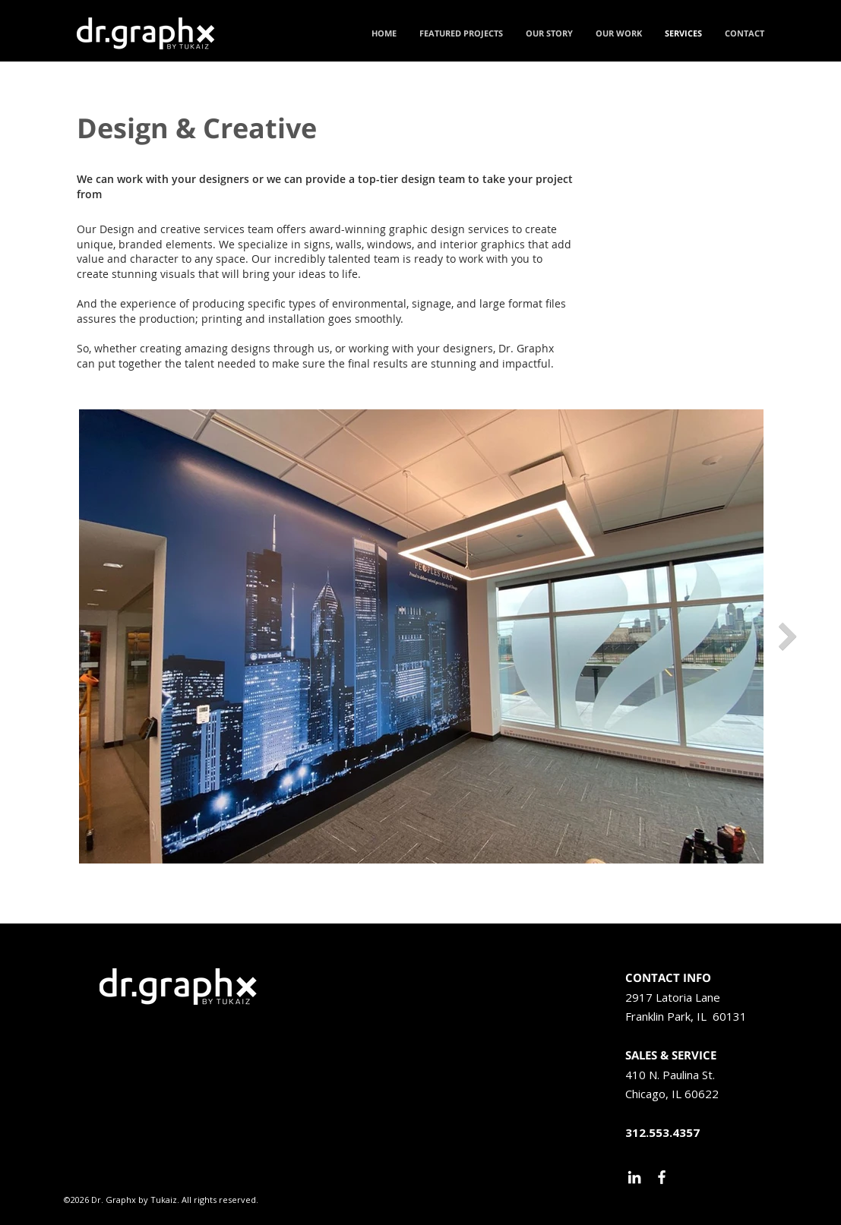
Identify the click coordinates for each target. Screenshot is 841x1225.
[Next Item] (788, 637)
